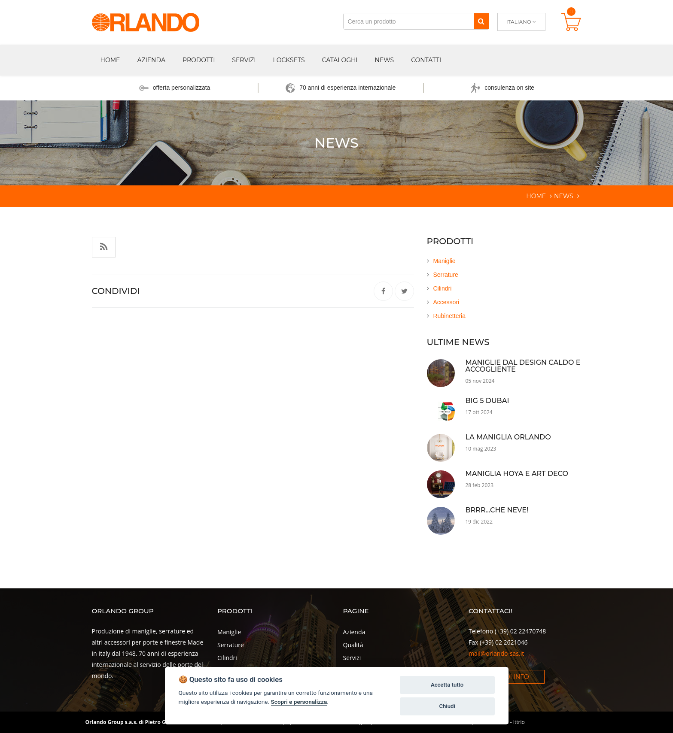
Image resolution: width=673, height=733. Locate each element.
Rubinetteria (449, 315)
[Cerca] (481, 21)
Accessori (446, 302)
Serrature (445, 274)
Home (110, 60)
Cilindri (442, 288)
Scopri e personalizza (299, 701)
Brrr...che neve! (497, 510)
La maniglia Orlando (508, 437)
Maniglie (444, 260)
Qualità (353, 645)
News (384, 60)
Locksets (289, 60)
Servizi (244, 60)
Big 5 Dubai (487, 401)
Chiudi (447, 706)
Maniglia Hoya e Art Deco (517, 473)
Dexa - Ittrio (510, 722)
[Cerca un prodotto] (409, 21)
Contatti (426, 60)
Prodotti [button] (199, 60)
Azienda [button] (151, 60)
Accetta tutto (447, 685)
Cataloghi (340, 60)
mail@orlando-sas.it (496, 653)
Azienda (354, 632)
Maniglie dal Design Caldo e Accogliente (523, 365)
